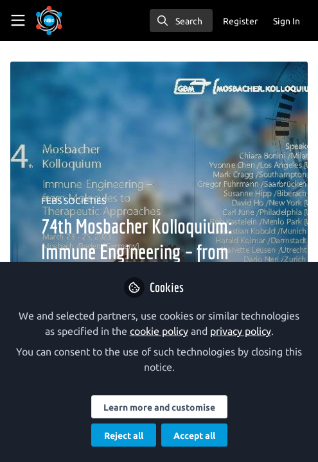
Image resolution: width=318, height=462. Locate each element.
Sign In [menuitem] (286, 21)
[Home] (49, 20)
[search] (181, 20)
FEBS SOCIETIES (73, 201)
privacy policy (240, 331)
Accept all (194, 436)
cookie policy (159, 331)
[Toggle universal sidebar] (18, 20)
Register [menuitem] (240, 21)
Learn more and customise (159, 407)
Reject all (123, 436)
